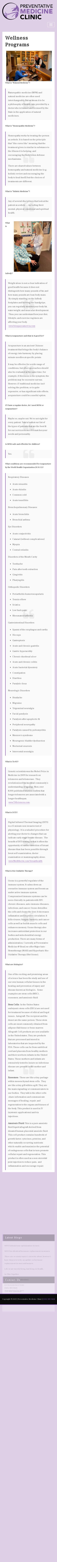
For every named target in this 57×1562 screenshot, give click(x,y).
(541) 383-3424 (49, 1299)
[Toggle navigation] (51, 24)
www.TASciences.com (19, 854)
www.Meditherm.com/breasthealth (25, 912)
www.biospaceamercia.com (22, 377)
